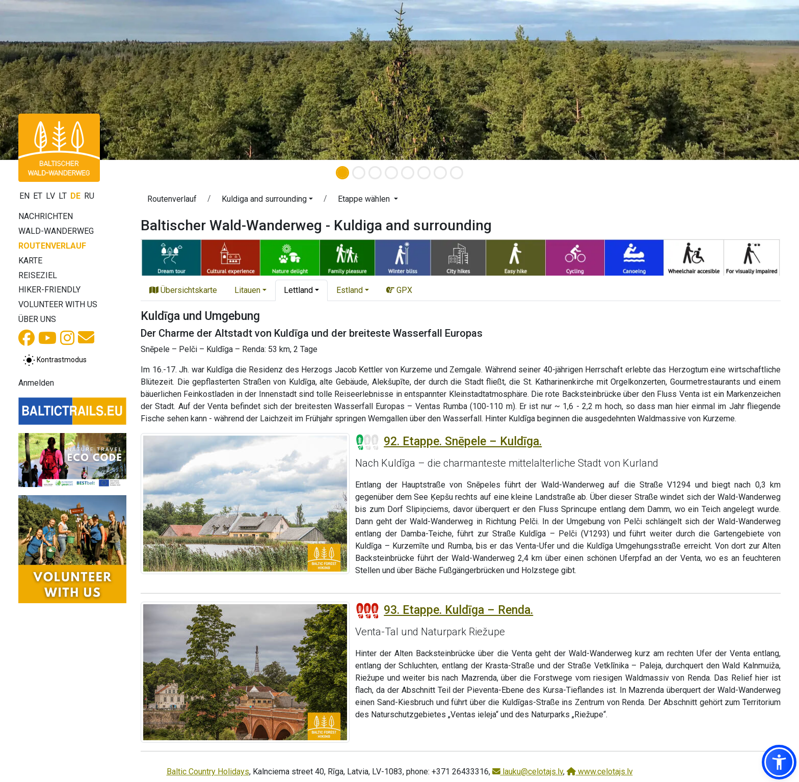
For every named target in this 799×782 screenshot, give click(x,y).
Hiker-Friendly (49, 289)
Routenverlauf (52, 246)
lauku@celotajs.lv (527, 771)
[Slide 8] (456, 172)
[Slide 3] (375, 172)
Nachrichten (45, 216)
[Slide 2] (358, 172)
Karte (30, 260)
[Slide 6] (424, 172)
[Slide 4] (391, 172)
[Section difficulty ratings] (367, 442)
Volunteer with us (57, 304)
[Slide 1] (342, 172)
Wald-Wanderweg (56, 231)
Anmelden (36, 383)
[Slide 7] (440, 172)
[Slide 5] (407, 172)
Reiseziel (37, 275)
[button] (267, 201)
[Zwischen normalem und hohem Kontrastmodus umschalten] (54, 360)
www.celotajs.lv (600, 771)
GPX (399, 290)
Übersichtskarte (183, 290)
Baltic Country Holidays (208, 771)
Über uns (37, 319)
